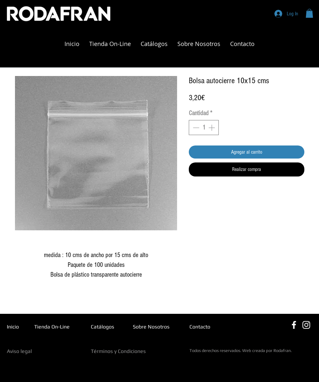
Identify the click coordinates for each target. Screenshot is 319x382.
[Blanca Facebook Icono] (294, 325)
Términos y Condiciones (118, 351)
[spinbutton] (204, 127)
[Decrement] (195, 127)
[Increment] (212, 127)
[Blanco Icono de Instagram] (306, 325)
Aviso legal (19, 351)
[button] (309, 13)
